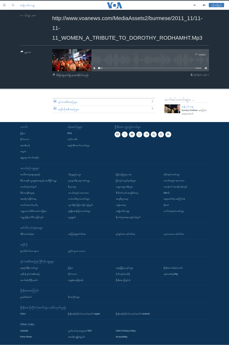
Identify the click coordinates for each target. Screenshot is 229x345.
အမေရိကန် (25, 145)
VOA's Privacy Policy (126, 331)
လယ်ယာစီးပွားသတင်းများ (79, 199)
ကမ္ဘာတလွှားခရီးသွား (124, 186)
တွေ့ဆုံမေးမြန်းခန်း (75, 280)
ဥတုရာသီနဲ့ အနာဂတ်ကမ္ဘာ (79, 180)
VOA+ (23, 314)
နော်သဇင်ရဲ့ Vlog (171, 274)
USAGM (24, 331)
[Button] (25, 52)
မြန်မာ (22, 133)
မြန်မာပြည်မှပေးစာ (124, 174)
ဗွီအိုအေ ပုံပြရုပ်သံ (123, 280)
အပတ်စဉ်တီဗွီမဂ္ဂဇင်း (29, 280)
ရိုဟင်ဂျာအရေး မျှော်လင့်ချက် (128, 217)
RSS (69, 133)
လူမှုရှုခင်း (72, 217)
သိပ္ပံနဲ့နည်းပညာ (74, 174)
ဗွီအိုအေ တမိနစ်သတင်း (173, 268)
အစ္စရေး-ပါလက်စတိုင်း (29, 157)
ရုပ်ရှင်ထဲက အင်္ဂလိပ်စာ (125, 234)
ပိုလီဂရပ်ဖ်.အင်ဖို (123, 274)
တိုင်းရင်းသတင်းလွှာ (172, 174)
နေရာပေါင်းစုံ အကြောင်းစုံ (174, 199)
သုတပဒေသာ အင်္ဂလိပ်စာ (174, 234)
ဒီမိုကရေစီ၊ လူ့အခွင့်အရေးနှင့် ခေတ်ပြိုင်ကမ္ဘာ (38, 180)
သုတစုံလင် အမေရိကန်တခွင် (175, 186)
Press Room (26, 337)
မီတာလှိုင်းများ (74, 297)
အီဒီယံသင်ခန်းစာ (27, 234)
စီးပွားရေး (72, 186)
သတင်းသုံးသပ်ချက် (28, 186)
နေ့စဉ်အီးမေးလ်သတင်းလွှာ (78, 145)
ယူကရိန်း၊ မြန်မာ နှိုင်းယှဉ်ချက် (80, 205)
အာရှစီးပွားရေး (122, 199)
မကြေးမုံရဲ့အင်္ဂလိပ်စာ (77, 234)
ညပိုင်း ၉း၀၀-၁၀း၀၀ (76, 251)
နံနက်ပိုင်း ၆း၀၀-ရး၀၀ (29, 251)
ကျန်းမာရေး (121, 205)
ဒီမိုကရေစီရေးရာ (27, 193)
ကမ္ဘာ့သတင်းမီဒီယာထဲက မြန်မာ (33, 211)
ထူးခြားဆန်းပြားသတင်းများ (79, 211)
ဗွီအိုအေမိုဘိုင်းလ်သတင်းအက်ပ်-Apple (84, 314)
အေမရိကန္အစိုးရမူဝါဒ (76, 337)
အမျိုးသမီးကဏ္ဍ (27, 5)
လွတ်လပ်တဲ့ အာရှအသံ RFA (80, 331)
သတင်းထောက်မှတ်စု (29, 205)
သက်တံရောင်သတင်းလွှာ (174, 211)
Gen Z (167, 193)
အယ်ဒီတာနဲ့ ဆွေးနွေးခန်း (30, 174)
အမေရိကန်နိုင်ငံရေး (28, 199)
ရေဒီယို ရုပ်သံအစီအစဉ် (30, 274)
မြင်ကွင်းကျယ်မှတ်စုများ (126, 180)
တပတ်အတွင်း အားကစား (78, 193)
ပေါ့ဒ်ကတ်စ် (72, 139)
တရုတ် (23, 151)
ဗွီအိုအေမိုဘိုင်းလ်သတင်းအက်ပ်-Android (133, 314)
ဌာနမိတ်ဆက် (26, 297)
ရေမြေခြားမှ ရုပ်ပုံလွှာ (125, 268)
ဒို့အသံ (166, 205)
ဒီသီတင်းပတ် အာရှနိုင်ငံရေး (127, 193)
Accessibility (121, 337)
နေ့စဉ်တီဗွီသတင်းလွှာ (29, 268)
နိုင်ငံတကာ (24, 139)
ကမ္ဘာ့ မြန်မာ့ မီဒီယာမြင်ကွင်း (32, 217)
